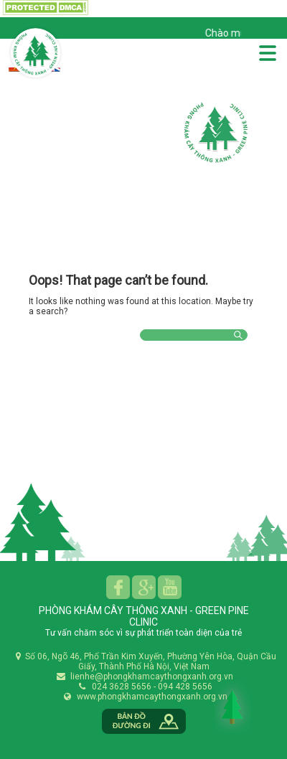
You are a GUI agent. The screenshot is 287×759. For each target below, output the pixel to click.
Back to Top (232, 706)
